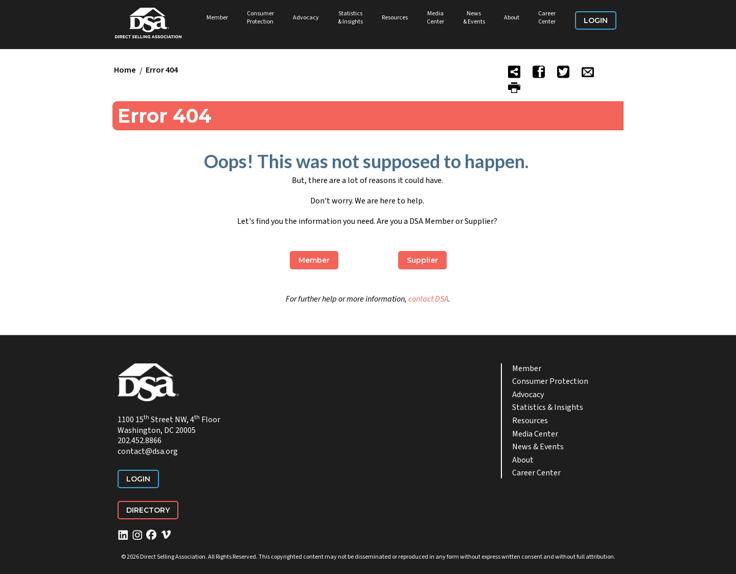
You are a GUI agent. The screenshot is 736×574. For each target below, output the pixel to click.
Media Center (435, 17)
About (511, 17)
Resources (395, 17)
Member (217, 17)
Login (596, 20)
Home (125, 70)
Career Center (547, 17)
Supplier (422, 260)
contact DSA (428, 299)
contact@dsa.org (148, 451)
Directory (148, 510)
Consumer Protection (260, 17)
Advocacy (306, 17)
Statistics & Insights (350, 17)
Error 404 (162, 70)
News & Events (474, 17)
